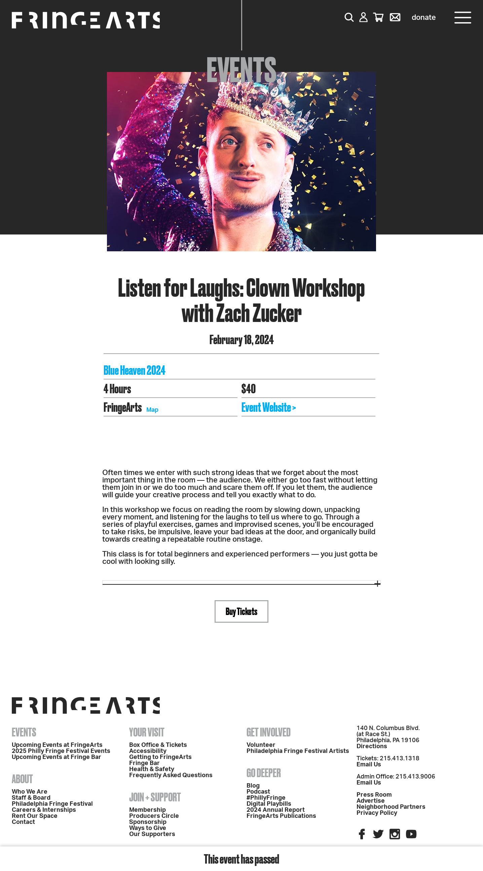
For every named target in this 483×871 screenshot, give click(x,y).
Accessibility (147, 751)
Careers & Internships (44, 810)
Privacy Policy (377, 813)
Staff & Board (31, 798)
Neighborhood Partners (391, 807)
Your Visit (146, 732)
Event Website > (268, 407)
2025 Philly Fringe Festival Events (61, 751)
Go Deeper (264, 772)
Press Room (374, 795)
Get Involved (269, 732)
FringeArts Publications (281, 816)
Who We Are (29, 792)
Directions (372, 746)
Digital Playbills (269, 804)
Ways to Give (147, 828)
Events (24, 732)
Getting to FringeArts (160, 757)
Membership (147, 810)
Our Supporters (152, 834)
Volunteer (261, 745)
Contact (23, 822)
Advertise (371, 801)
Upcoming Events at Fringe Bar (56, 757)
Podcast (258, 792)
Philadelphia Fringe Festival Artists (298, 751)
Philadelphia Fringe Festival (52, 804)
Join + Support (155, 797)
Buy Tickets (241, 611)
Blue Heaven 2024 (134, 370)
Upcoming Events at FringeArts (57, 745)
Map (152, 410)
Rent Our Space (35, 816)
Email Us (369, 765)
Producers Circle (154, 816)
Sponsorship (147, 822)
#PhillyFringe (266, 798)
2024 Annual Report (276, 810)
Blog (253, 786)
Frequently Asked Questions (171, 775)
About (22, 779)
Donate (424, 17)
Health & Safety (151, 769)
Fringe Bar (144, 763)
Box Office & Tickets (158, 745)
